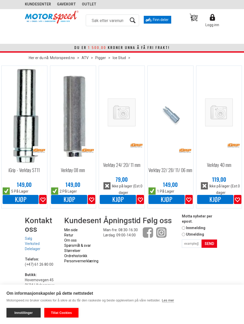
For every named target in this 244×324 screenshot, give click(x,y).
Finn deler (161, 20)
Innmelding (195, 228)
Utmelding (195, 234)
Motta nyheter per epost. (197, 218)
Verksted (32, 244)
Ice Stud (119, 58)
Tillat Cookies (61, 313)
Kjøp (20, 199)
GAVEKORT (66, 4)
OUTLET (89, 4)
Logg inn (212, 25)
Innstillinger (24, 313)
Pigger (100, 58)
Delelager (32, 249)
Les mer (168, 300)
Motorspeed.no (62, 58)
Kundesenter (38, 4)
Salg (28, 238)
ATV (85, 58)
